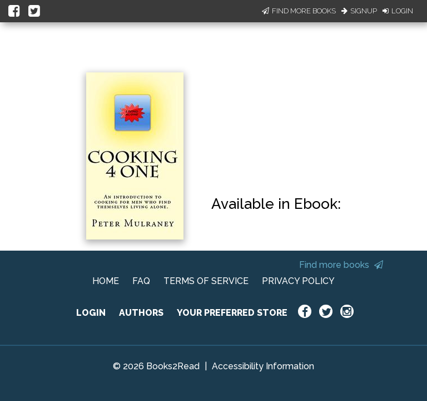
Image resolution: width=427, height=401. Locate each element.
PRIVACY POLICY (298, 281)
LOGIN (91, 312)
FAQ (141, 281)
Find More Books (299, 11)
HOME (105, 281)
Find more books (341, 265)
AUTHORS (141, 312)
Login (398, 11)
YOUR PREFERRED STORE (232, 312)
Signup (359, 11)
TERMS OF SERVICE (206, 281)
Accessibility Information (263, 366)
